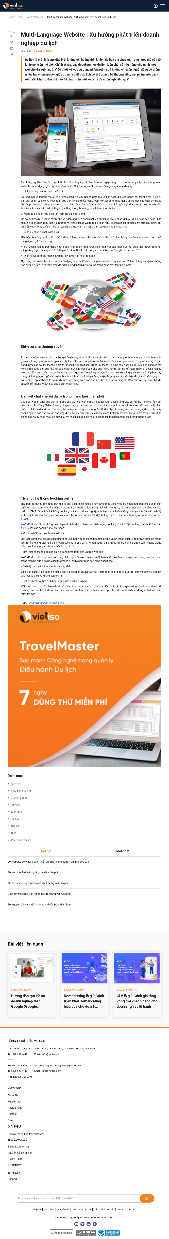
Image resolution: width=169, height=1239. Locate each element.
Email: (47, 1054)
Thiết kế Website (17, 1140)
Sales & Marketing (18, 1146)
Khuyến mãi (63, 1209)
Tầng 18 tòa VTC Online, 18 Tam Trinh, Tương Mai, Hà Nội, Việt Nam (58, 1048)
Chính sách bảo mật (104, 1209)
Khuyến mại (14, 1101)
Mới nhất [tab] (122, 851)
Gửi (147, 1198)
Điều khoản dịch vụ (82, 1209)
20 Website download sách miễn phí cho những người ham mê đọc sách (49, 861)
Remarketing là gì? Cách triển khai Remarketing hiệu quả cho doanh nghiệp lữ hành (84, 1001)
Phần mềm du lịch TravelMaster (26, 1134)
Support (12, 1179)
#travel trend (56, 602)
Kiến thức (16, 811)
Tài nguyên (14, 1172)
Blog (13, 833)
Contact (12, 1114)
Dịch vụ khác (15, 1159)
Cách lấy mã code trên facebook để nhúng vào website (39, 893)
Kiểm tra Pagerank (61, 1232)
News (11, 1120)
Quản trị (15, 783)
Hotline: (20, 1076)
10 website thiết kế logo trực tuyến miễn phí (33, 872)
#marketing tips (38, 602)
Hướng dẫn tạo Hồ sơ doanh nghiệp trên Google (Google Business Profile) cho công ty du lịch (28, 1001)
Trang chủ (36, 1209)
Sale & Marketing (21, 790)
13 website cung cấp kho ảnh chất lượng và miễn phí (38, 883)
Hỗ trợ (120, 1209)
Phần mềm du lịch (21, 840)
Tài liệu (15, 818)
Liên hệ (131, 1209)
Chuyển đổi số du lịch (20, 1152)
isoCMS (26, 524)
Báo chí (15, 825)
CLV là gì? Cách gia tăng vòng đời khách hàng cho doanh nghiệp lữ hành (137, 1001)
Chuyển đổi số (19, 797)
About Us (13, 1095)
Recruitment (15, 1107)
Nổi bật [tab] (46, 851)
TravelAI (15, 804)
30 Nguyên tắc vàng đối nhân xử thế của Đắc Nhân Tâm (39, 904)
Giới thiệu (49, 1209)
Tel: (17, 1054)
